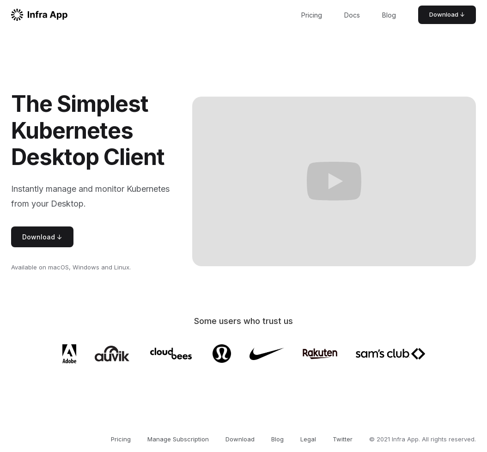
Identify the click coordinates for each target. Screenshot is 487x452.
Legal (308, 439)
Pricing (311, 15)
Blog (389, 15)
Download (240, 439)
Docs (352, 15)
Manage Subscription (178, 439)
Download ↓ (447, 14)
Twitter (343, 439)
